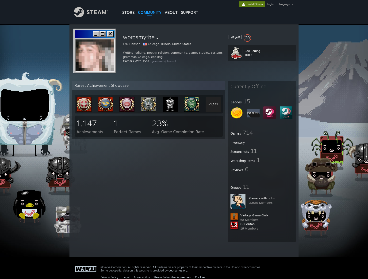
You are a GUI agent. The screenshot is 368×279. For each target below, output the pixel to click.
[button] (262, 37)
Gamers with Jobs (262, 198)
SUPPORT (189, 12)
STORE (128, 12)
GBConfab (247, 224)
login (270, 4)
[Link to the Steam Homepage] (94, 16)
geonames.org (178, 270)
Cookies (200, 277)
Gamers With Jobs (136, 61)
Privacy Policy (109, 277)
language (284, 4)
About (171, 12)
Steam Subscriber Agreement (172, 277)
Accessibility (142, 277)
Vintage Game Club (254, 215)
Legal (126, 277)
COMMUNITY (149, 12)
